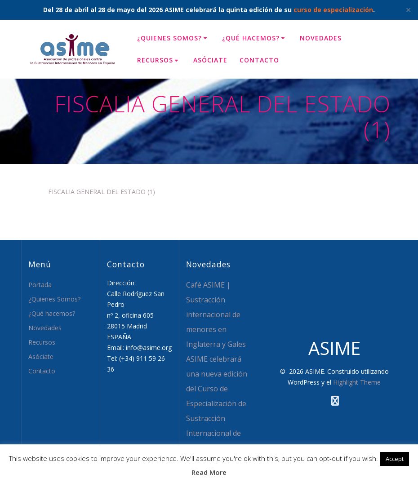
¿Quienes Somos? (169, 38)
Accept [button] (395, 459)
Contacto (259, 60)
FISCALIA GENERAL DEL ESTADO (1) (101, 191)
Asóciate (210, 60)
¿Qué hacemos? (251, 38)
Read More (209, 472)
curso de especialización (333, 9)
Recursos (155, 60)
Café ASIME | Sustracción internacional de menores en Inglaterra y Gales (216, 314)
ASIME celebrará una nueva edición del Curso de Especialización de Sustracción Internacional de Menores (216, 403)
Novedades (321, 38)
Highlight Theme (357, 382)
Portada (40, 284)
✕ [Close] (408, 10)
